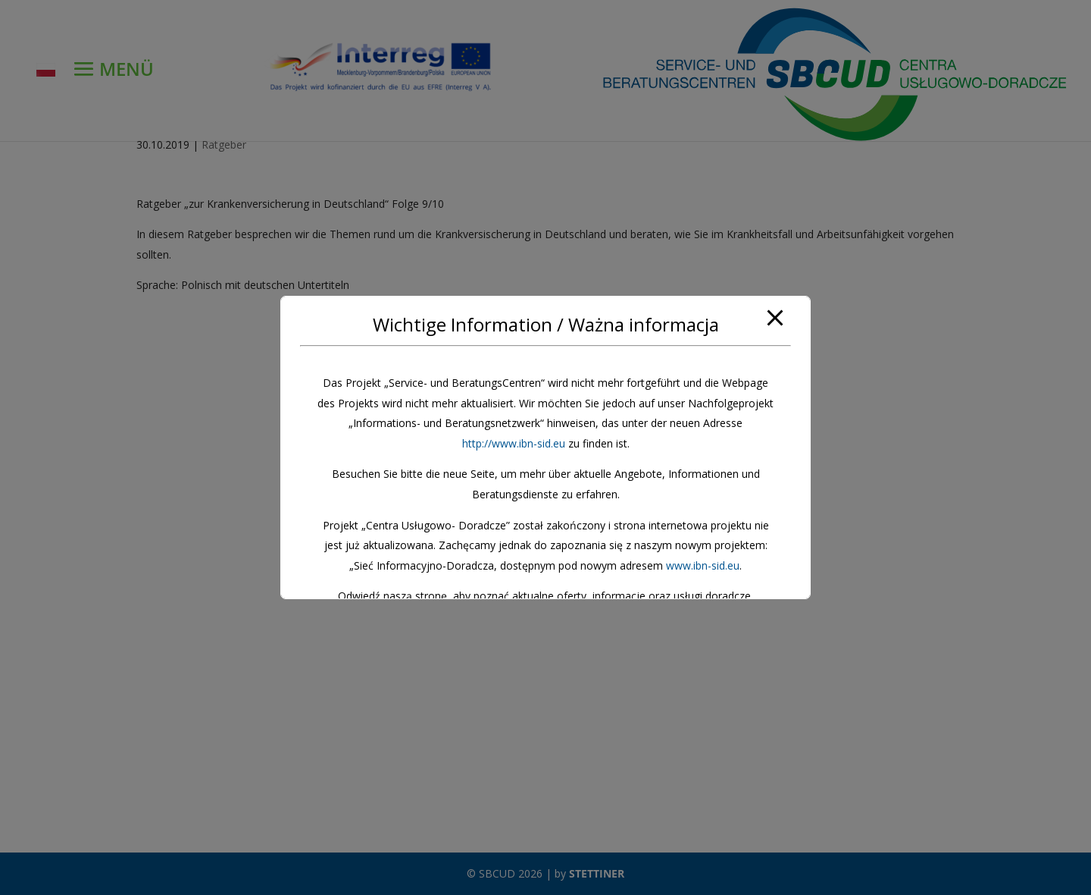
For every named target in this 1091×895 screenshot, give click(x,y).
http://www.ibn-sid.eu (513, 443)
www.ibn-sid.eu (702, 565)
